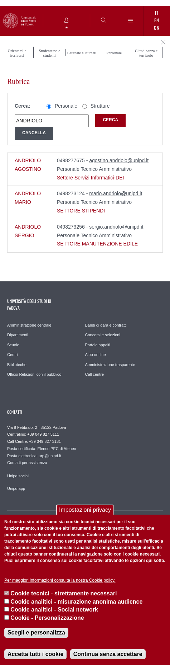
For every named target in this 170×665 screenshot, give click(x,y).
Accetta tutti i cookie (35, 654)
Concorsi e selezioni (102, 335)
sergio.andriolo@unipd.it (116, 227)
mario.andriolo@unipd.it (115, 193)
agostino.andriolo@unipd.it (119, 160)
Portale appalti (97, 345)
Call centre (94, 374)
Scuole (13, 345)
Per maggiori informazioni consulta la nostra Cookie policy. (60, 580)
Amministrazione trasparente (110, 364)
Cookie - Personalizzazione (47, 618)
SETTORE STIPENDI (81, 211)
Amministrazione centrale (29, 325)
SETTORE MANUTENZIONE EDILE (97, 244)
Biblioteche (16, 364)
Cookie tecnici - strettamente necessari (63, 593)
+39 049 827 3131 (45, 441)
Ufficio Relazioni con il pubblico (34, 374)
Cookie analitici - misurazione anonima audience (76, 602)
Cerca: (22, 106)
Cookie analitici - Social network (54, 610)
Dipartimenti (17, 335)
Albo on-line (95, 354)
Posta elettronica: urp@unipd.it (34, 456)
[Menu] (130, 21)
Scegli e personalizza (36, 632)
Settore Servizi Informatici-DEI (90, 178)
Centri (12, 354)
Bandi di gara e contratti (106, 325)
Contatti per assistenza (27, 462)
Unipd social (18, 476)
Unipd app (16, 488)
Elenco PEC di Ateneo (56, 448)
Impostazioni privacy (85, 510)
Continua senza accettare (107, 654)
